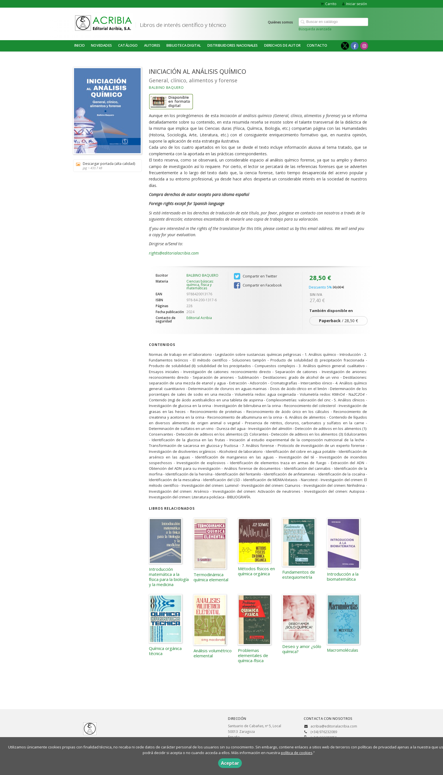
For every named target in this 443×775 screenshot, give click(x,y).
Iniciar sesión (354, 3)
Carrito (328, 3)
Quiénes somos (280, 22)
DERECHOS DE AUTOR (282, 45)
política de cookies (296, 752)
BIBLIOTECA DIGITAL (183, 45)
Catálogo (128, 45)
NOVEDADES (101, 45)
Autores (152, 45)
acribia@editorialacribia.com (333, 726)
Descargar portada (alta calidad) (105, 165)
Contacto (317, 45)
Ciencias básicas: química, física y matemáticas (200, 284)
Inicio (79, 45)
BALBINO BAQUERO (166, 87)
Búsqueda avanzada (315, 29)
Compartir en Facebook (258, 285)
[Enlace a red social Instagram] (364, 46)
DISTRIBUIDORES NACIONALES (232, 45)
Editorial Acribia (199, 317)
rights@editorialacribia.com (174, 253)
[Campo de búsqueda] (333, 22)
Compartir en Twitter (255, 276)
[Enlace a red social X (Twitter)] (345, 46)
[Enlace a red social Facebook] (355, 46)
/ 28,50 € (338, 320)
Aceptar (230, 763)
